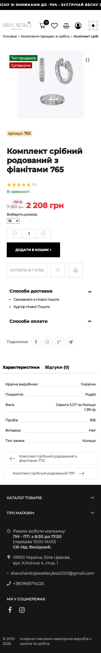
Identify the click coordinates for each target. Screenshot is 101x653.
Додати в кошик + (33, 250)
